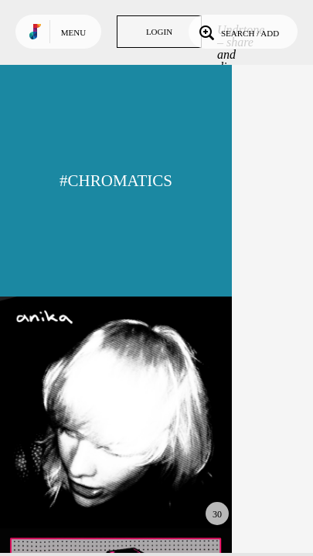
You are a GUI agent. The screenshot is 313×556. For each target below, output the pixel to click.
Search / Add (237, 31)
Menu (73, 32)
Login (159, 31)
